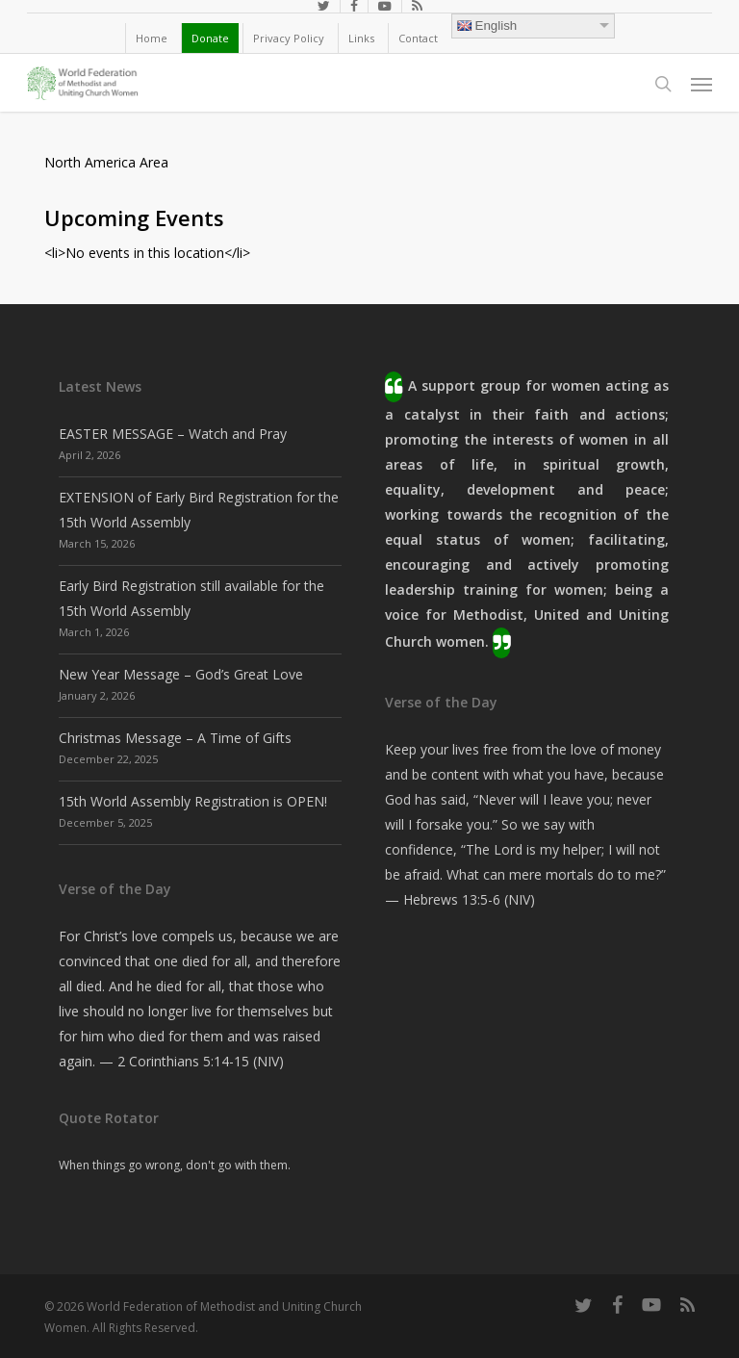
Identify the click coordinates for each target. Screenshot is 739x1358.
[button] (701, 83)
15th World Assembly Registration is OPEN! (193, 801)
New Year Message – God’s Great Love (181, 674)
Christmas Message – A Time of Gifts (175, 738)
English (487, 25)
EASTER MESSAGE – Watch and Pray (173, 433)
